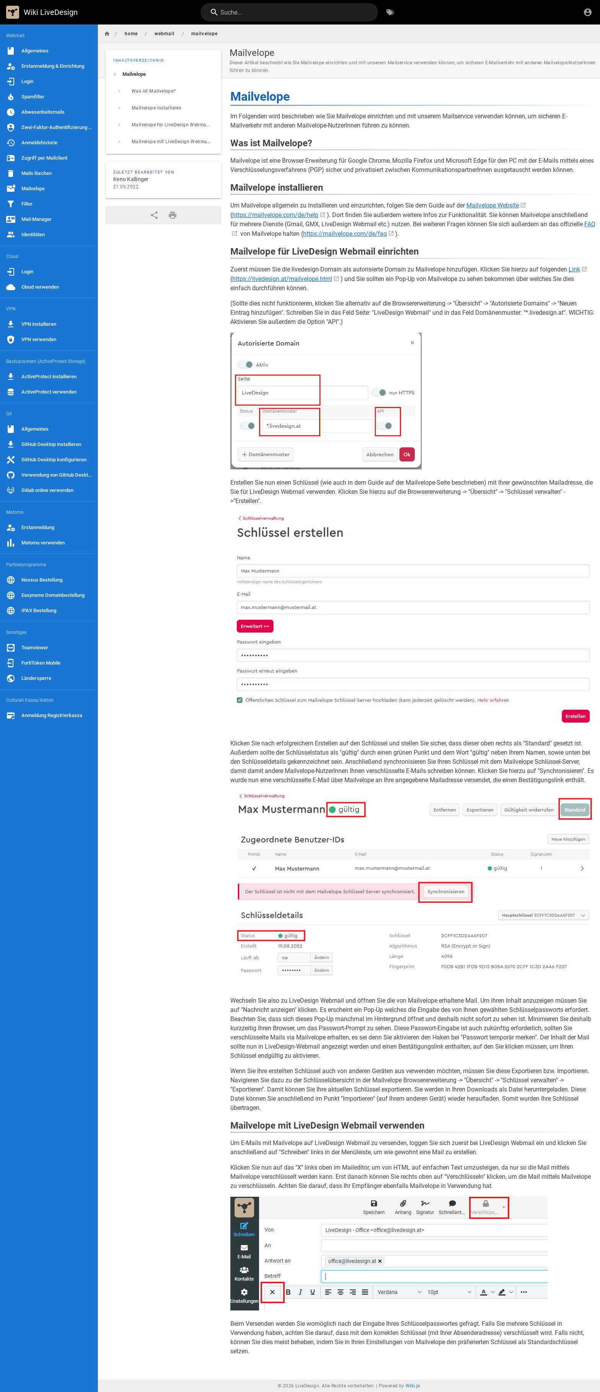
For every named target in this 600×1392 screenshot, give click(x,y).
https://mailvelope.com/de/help (275, 215)
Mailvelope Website (492, 205)
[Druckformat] (172, 215)
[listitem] (163, 74)
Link (574, 269)
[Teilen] (154, 215)
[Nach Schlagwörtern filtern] (390, 12)
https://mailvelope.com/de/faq (345, 233)
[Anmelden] (588, 12)
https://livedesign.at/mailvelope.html (282, 279)
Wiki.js (413, 1386)
